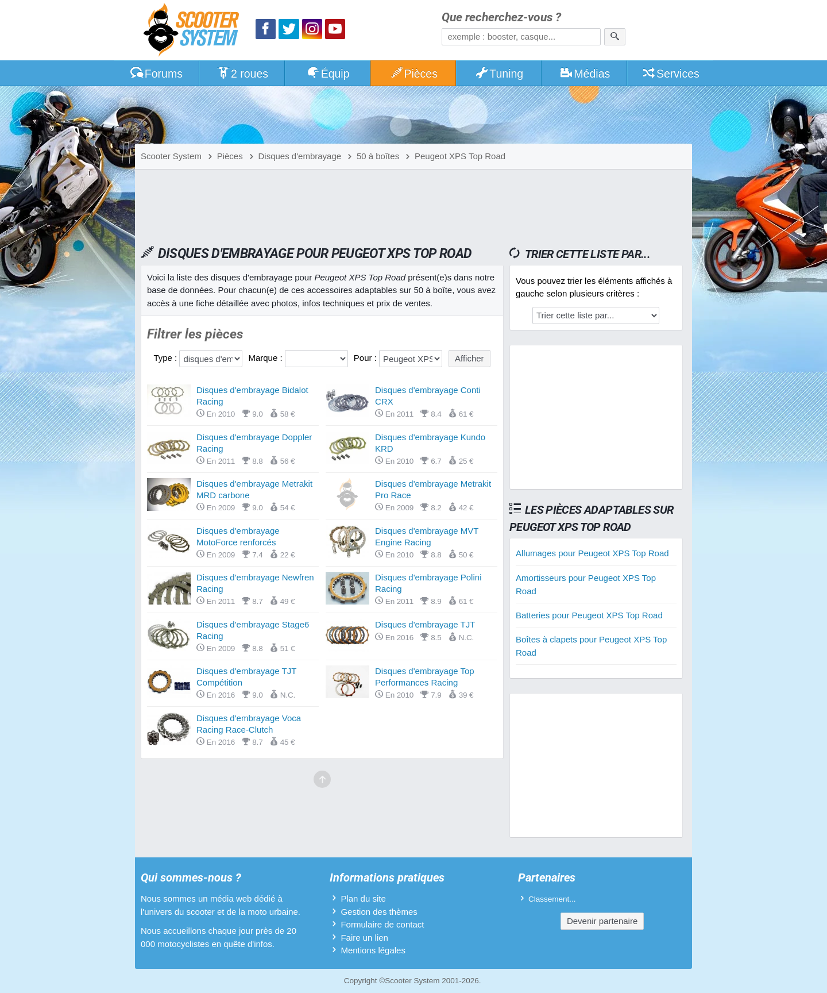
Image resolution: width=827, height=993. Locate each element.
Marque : (266, 358)
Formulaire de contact (382, 924)
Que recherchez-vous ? (501, 17)
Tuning (499, 73)
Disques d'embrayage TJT (425, 624)
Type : (166, 358)
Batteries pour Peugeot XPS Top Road (589, 615)
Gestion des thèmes (379, 912)
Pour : (366, 358)
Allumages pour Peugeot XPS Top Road (592, 553)
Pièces (413, 73)
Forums (156, 73)
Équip (328, 73)
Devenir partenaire (602, 921)
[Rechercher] (614, 36)
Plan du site (363, 898)
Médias (584, 73)
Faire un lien (364, 937)
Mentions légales (373, 950)
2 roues (242, 73)
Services (670, 73)
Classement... (552, 899)
